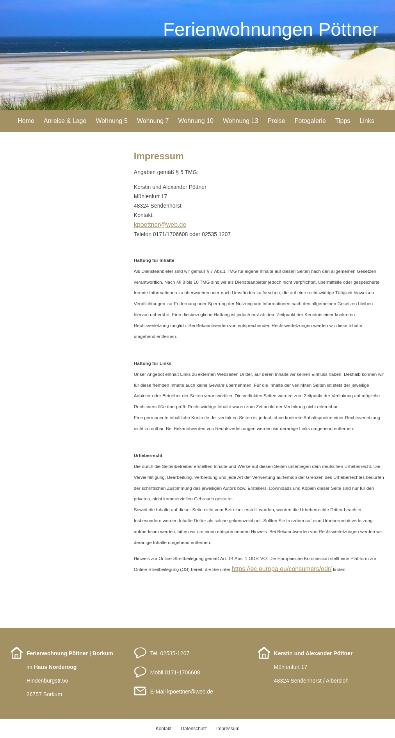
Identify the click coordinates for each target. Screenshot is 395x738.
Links (366, 120)
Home (26, 120)
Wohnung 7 (153, 120)
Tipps (343, 120)
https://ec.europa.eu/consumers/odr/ (282, 569)
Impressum (227, 728)
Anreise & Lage (65, 120)
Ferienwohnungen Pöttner (271, 29)
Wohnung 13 (240, 120)
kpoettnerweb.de (190, 691)
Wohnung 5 (112, 120)
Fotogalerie (310, 120)
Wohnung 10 (195, 120)
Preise (276, 120)
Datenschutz (194, 728)
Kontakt (164, 728)
